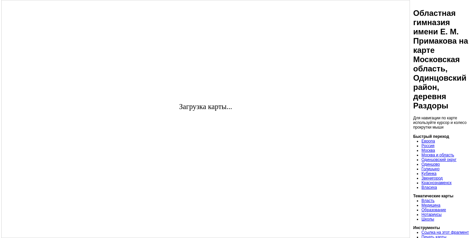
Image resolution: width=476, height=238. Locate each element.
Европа (428, 141)
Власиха (429, 187)
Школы (427, 219)
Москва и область (437, 155)
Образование (433, 210)
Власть (427, 200)
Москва (428, 150)
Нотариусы (431, 214)
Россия (427, 145)
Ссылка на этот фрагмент (445, 232)
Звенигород (432, 178)
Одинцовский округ (438, 159)
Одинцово (430, 164)
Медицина (430, 205)
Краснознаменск (436, 182)
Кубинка (429, 173)
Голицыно (430, 169)
